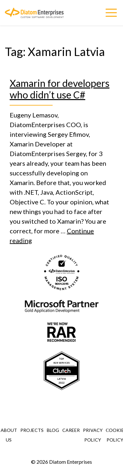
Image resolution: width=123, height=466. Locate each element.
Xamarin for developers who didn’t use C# (59, 88)
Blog (53, 430)
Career (71, 430)
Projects (32, 430)
